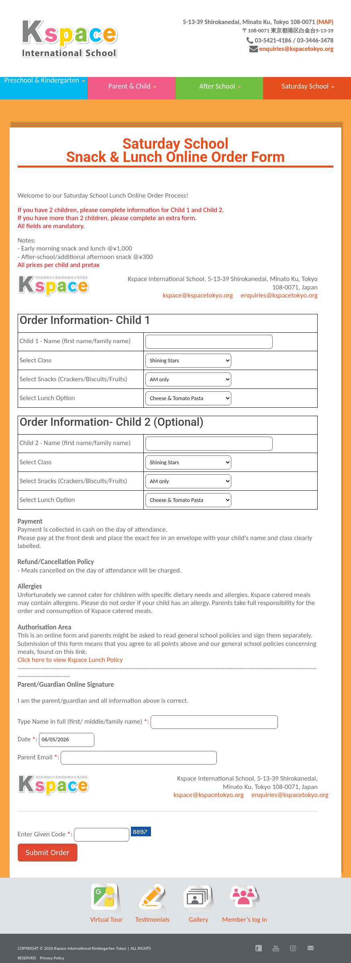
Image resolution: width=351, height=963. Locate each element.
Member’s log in (244, 919)
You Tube (276, 948)
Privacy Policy (52, 958)
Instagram (293, 948)
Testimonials (152, 919)
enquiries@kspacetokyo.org (296, 49)
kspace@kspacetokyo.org (198, 295)
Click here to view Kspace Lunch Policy (70, 659)
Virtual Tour (106, 919)
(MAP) (324, 22)
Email (310, 948)
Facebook (258, 948)
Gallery (198, 919)
